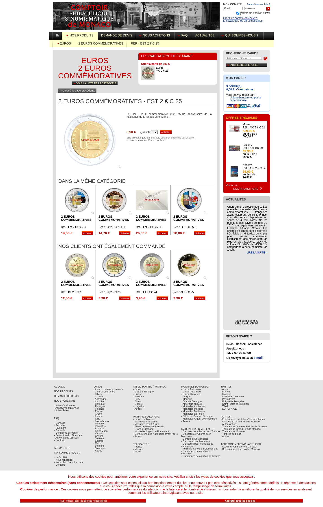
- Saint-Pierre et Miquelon (235, 404)
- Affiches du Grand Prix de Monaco (240, 421)
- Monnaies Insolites (192, 408)
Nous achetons (155, 35)
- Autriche (99, 401)
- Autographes (228, 424)
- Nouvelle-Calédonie (232, 396)
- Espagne (99, 406)
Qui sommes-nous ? (240, 35)
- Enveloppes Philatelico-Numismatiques (243, 419)
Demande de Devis (66, 396)
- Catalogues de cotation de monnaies (196, 452)
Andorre (247, 144)
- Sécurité (59, 425)
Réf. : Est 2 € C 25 (145, 43)
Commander (244, 89)
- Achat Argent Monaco (66, 408)
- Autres (98, 450)
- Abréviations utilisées (66, 437)
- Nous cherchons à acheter (69, 462)
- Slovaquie (100, 448)
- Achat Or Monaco (64, 405)
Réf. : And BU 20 (253, 147)
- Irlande (98, 416)
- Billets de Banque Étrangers (197, 416)
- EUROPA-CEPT (230, 408)
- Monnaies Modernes (193, 411)
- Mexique (138, 396)
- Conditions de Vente (66, 432)
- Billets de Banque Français (148, 426)
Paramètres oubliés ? (258, 4)
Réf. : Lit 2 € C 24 (146, 292)
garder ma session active (254, 13)
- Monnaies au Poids (192, 413)
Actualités (204, 35)
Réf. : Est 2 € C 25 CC (149, 227)
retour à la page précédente (77, 90)
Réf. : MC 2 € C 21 (254, 127)
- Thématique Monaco (233, 431)
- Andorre (226, 389)
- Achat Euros (61, 410)
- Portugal (99, 428)
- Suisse (137, 394)
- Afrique (185, 396)
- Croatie (98, 396)
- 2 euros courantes (104, 391)
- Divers (137, 401)
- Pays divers (228, 399)
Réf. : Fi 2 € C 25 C (184, 227)
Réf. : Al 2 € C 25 (183, 292)
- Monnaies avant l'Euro (146, 424)
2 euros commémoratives (100, 43)
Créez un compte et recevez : (240, 18)
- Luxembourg (101, 421)
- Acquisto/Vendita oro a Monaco (238, 446)
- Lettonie (99, 445)
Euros (64, 43)
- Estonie (98, 440)
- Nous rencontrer (63, 459)
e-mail (257, 358)
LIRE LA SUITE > (257, 252)
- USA (136, 399)
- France (98, 411)
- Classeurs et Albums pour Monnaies (196, 435)
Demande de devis (116, 35)
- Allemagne (100, 399)
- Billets (98, 394)
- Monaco (99, 423)
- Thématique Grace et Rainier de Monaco (244, 426)
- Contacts (59, 440)
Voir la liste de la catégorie (95, 83)
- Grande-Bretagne (143, 391)
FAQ (183, 35)
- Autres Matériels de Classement (199, 448)
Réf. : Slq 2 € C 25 (109, 292)
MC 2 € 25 (162, 69)
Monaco (247, 124)
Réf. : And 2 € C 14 (254, 168)
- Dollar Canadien (191, 394)
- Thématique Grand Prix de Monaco (241, 429)
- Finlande (99, 408)
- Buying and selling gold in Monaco (240, 449)
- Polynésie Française (232, 401)
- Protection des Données (68, 435)
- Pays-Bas (100, 426)
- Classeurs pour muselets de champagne (197, 444)
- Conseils (59, 423)
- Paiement (60, 427)
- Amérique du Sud (191, 404)
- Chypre (98, 436)
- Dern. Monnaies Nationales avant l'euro (155, 433)
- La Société (60, 457)
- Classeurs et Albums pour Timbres (200, 431)
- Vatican (98, 433)
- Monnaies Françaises (145, 421)
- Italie (97, 418)
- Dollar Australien (191, 391)
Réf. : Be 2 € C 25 (71, 292)
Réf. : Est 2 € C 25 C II (111, 227)
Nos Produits (80, 35)
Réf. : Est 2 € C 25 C (73, 227)
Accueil (59, 386)
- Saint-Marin (101, 431)
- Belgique (99, 404)
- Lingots (137, 404)
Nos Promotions (248, 188)
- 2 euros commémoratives (108, 389)
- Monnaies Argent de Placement (151, 431)
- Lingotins (138, 406)
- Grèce (98, 413)
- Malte (97, 443)
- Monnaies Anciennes (193, 406)
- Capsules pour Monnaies (195, 441)
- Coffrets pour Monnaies (194, 438)
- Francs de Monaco (144, 419)
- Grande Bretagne (143, 429)
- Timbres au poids (231, 433)
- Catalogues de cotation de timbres (200, 456)
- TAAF (137, 451)
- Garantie (59, 430)
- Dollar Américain (191, 389)
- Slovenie (99, 438)
